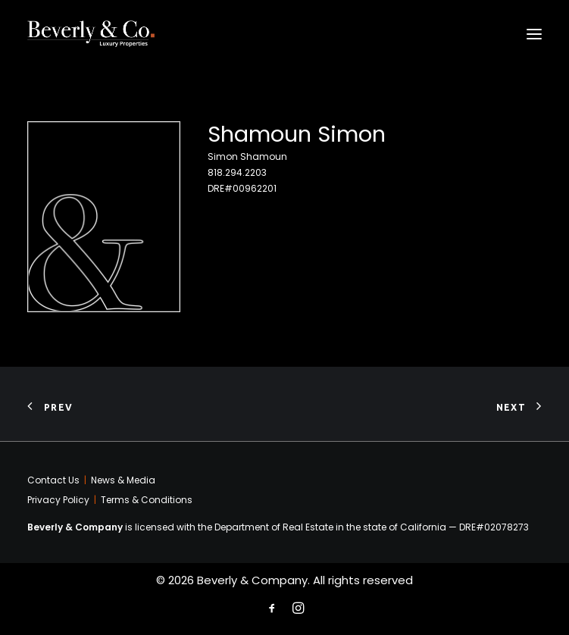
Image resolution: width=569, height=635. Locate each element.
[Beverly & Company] (91, 33)
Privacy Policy (58, 499)
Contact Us (53, 480)
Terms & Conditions (146, 499)
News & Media (123, 480)
